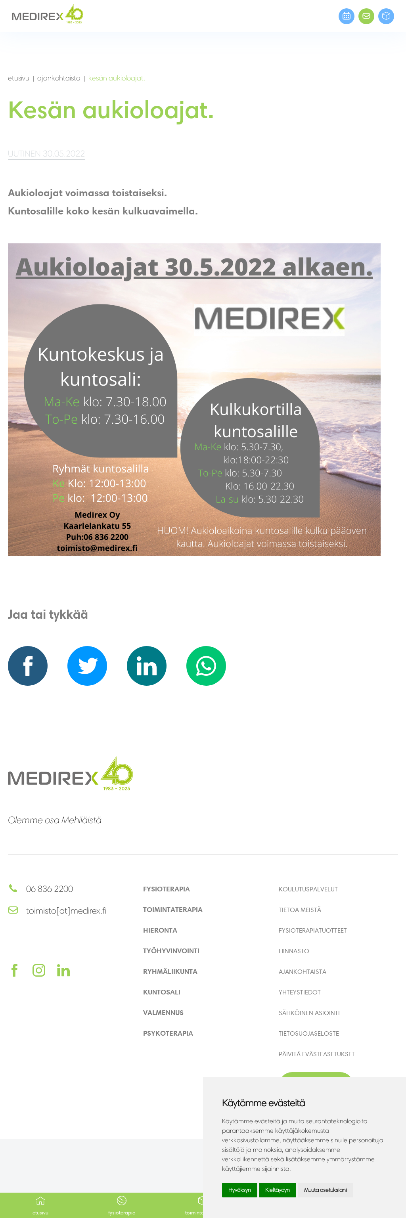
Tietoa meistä (300, 910)
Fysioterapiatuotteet (313, 930)
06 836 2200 (40, 888)
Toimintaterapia (173, 909)
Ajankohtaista (302, 971)
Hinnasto (294, 951)
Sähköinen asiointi (309, 1013)
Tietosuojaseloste (309, 1033)
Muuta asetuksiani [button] (325, 1190)
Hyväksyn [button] (239, 1190)
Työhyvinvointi (171, 950)
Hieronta (160, 930)
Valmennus (163, 1012)
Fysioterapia (122, 1206)
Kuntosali (161, 991)
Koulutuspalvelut (308, 889)
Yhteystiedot (300, 992)
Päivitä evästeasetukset (317, 1054)
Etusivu (40, 1206)
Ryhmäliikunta (170, 971)
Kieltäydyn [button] (277, 1190)
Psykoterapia (168, 1033)
